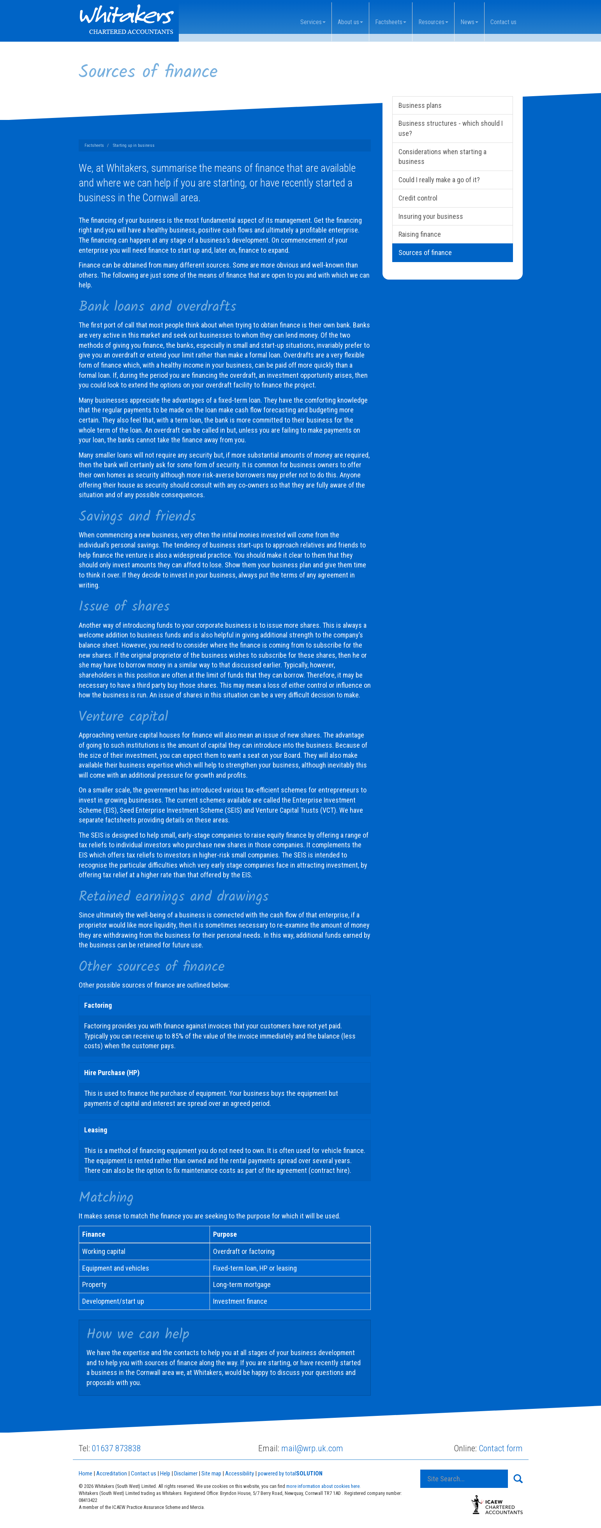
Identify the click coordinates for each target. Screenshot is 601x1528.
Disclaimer (185, 1473)
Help (165, 1473)
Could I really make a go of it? (439, 180)
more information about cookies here (323, 1486)
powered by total (290, 1473)
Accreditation (111, 1473)
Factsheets (390, 22)
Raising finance (419, 234)
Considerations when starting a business (442, 157)
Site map (211, 1473)
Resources (433, 22)
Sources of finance (425, 252)
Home (85, 1473)
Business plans (420, 105)
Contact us (503, 22)
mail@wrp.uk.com (312, 1448)
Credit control (417, 198)
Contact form (501, 1448)
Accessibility (239, 1473)
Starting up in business (134, 145)
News (469, 22)
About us (350, 22)
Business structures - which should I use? (450, 128)
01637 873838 (116, 1448)
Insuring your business (430, 216)
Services (313, 22)
